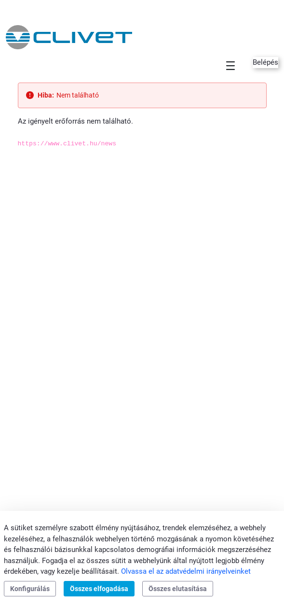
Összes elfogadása (99, 589)
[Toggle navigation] (230, 65)
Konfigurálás (30, 589)
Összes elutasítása (178, 589)
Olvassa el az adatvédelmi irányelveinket (186, 571)
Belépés (265, 62)
